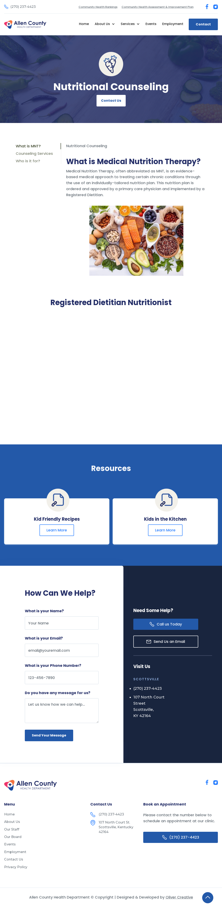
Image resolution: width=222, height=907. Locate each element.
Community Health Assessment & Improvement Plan (157, 7)
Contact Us (111, 100)
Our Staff (11, 829)
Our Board (12, 837)
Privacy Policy (15, 867)
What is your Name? (44, 611)
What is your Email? (44, 638)
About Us (12, 822)
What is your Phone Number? (53, 666)
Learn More (57, 530)
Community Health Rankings (98, 7)
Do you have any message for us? (57, 693)
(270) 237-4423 (147, 688)
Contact (203, 24)
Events (151, 23)
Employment (172, 23)
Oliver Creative (179, 897)
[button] (105, 24)
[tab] (38, 146)
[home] (25, 24)
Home (84, 23)
